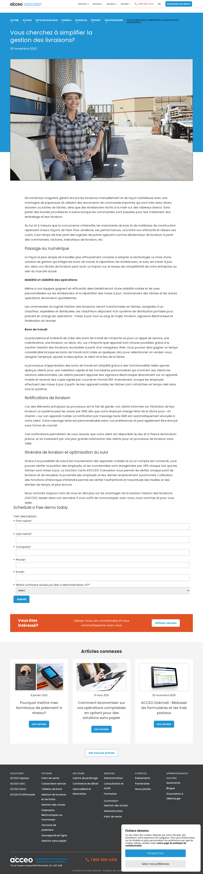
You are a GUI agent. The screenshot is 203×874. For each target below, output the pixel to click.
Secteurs (78, 773)
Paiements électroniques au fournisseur (51, 814)
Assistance (173, 782)
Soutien (124, 6)
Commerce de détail (85, 783)
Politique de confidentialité (117, 870)
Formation (110, 793)
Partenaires (142, 783)
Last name (24, 534)
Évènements (142, 778)
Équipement (111, 800)
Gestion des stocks (53, 804)
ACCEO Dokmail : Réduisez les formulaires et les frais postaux (164, 707)
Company (23, 547)
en (159, 6)
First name (24, 521)
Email (20, 572)
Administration (113, 778)
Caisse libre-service (53, 783)
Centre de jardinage (85, 778)
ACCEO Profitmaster (22, 794)
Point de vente (50, 778)
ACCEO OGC (17, 783)
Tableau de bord (51, 789)
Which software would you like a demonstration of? (53, 585)
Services (97, 6)
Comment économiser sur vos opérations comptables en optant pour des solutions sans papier (101, 712)
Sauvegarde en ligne (54, 835)
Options (46, 773)
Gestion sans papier (54, 840)
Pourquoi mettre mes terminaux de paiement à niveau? (39, 707)
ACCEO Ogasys (19, 778)
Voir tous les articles (101, 753)
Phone (21, 560)
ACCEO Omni (18, 789)
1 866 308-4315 (145, 6)
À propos (111, 6)
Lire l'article (39, 724)
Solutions (82, 6)
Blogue (170, 788)
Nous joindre (143, 789)
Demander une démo (178, 6)
